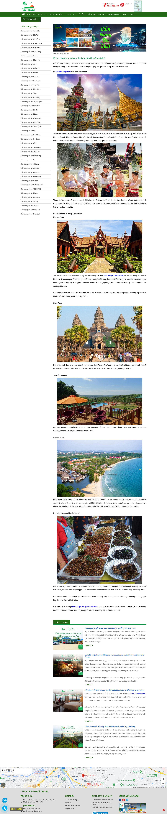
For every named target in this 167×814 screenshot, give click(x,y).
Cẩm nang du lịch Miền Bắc (30, 68)
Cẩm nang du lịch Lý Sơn (29, 114)
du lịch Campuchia (63, 72)
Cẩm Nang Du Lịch (31, 19)
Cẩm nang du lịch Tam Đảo (30, 31)
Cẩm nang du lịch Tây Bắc (30, 206)
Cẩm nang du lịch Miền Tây (30, 106)
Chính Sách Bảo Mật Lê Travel (102, 800)
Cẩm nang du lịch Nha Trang (31, 52)
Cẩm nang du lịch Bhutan (29, 193)
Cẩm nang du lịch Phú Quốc (30, 60)
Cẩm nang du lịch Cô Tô (29, 64)
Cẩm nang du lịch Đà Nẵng (30, 39)
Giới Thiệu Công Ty (72, 800)
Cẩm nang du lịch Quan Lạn (30, 81)
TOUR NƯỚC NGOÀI (36, 14)
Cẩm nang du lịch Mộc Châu (30, 89)
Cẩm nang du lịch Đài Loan (30, 139)
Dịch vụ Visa (114, 14)
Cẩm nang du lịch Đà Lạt (29, 56)
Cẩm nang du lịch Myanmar (30, 168)
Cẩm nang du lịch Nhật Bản (30, 135)
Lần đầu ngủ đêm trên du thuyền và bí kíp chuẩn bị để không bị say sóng (114, 690)
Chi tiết (89, 646)
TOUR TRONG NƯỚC (55, 14)
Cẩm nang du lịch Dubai (29, 181)
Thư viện (68, 802)
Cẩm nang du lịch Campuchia (31, 176)
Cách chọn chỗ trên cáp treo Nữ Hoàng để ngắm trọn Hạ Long (110, 727)
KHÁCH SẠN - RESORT (96, 14)
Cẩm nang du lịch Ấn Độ (29, 201)
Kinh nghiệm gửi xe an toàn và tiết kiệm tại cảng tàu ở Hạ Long (110, 628)
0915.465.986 (113, 6)
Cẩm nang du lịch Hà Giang (30, 97)
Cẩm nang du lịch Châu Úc (30, 172)
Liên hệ (45, 19)
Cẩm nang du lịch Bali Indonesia (32, 185)
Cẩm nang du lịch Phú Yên (30, 35)
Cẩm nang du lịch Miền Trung (31, 156)
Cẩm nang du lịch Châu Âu (30, 164)
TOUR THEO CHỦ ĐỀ (75, 14)
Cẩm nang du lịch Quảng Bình (31, 43)
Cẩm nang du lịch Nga (28, 160)
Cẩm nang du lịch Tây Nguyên (31, 102)
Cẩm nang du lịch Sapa (29, 93)
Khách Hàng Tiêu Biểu (73, 805)
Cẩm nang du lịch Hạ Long (30, 77)
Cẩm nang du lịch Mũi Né (29, 110)
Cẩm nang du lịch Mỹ (28, 131)
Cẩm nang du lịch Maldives (30, 197)
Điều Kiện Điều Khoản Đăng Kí (102, 807)
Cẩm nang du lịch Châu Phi (30, 210)
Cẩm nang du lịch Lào (28, 143)
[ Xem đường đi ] (29, 806)
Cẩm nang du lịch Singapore (31, 147)
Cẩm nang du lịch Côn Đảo (30, 85)
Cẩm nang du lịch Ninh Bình (30, 214)
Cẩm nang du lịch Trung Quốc (31, 127)
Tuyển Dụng (69, 808)
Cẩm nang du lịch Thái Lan (30, 152)
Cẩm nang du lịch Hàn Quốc (30, 122)
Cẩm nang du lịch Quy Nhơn (30, 48)
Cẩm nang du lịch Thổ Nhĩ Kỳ (31, 189)
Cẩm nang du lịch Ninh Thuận (31, 118)
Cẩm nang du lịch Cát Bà (29, 72)
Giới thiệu (128, 14)
